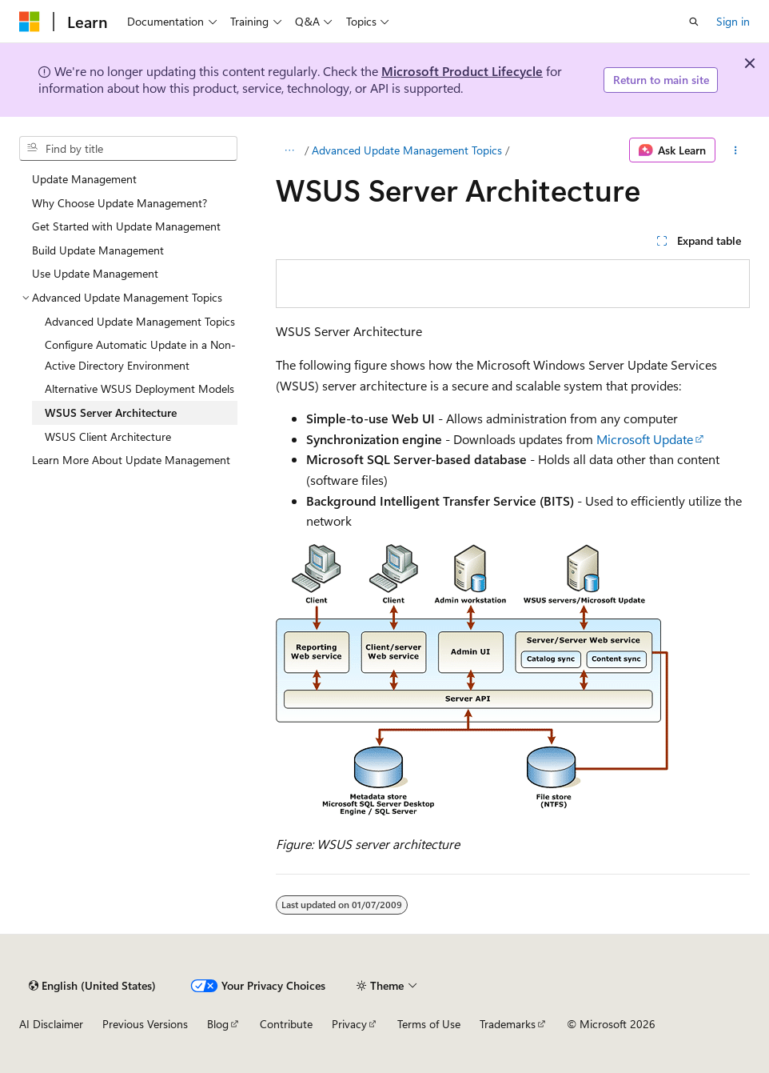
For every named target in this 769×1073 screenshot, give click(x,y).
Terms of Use (428, 1023)
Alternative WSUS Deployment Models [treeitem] (139, 388)
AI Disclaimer (51, 1023)
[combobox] (128, 149)
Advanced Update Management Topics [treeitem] (140, 321)
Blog (218, 1023)
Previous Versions (145, 1023)
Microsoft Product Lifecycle (462, 70)
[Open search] (694, 21)
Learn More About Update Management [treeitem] (131, 459)
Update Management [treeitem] (84, 178)
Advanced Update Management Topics (407, 150)
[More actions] (736, 150)
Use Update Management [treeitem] (95, 273)
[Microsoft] (29, 21)
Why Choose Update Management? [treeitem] (119, 202)
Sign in (733, 21)
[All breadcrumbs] (290, 150)
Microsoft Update (644, 438)
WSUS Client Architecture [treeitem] (108, 436)
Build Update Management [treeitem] (98, 250)
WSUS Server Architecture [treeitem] (111, 412)
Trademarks (508, 1023)
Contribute (286, 1023)
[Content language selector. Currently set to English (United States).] (92, 986)
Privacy (349, 1023)
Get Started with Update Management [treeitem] (126, 226)
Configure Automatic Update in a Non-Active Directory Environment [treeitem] (140, 355)
